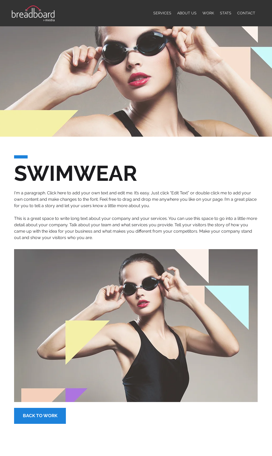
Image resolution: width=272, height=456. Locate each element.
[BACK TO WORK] (40, 416)
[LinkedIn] (237, 442)
